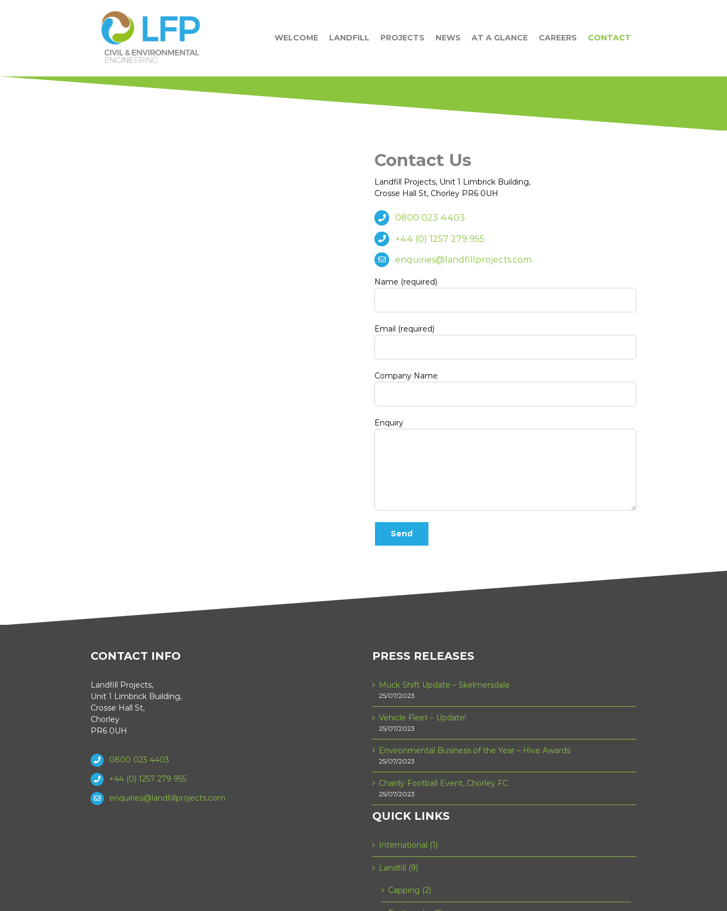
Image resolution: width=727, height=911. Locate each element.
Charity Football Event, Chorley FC (443, 783)
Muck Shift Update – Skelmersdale (444, 685)
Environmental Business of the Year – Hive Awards (474, 750)
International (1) (408, 845)
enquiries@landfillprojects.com (463, 260)
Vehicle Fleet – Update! (422, 718)
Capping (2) (409, 890)
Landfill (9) (398, 868)
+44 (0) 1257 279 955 (440, 239)
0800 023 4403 (430, 217)
